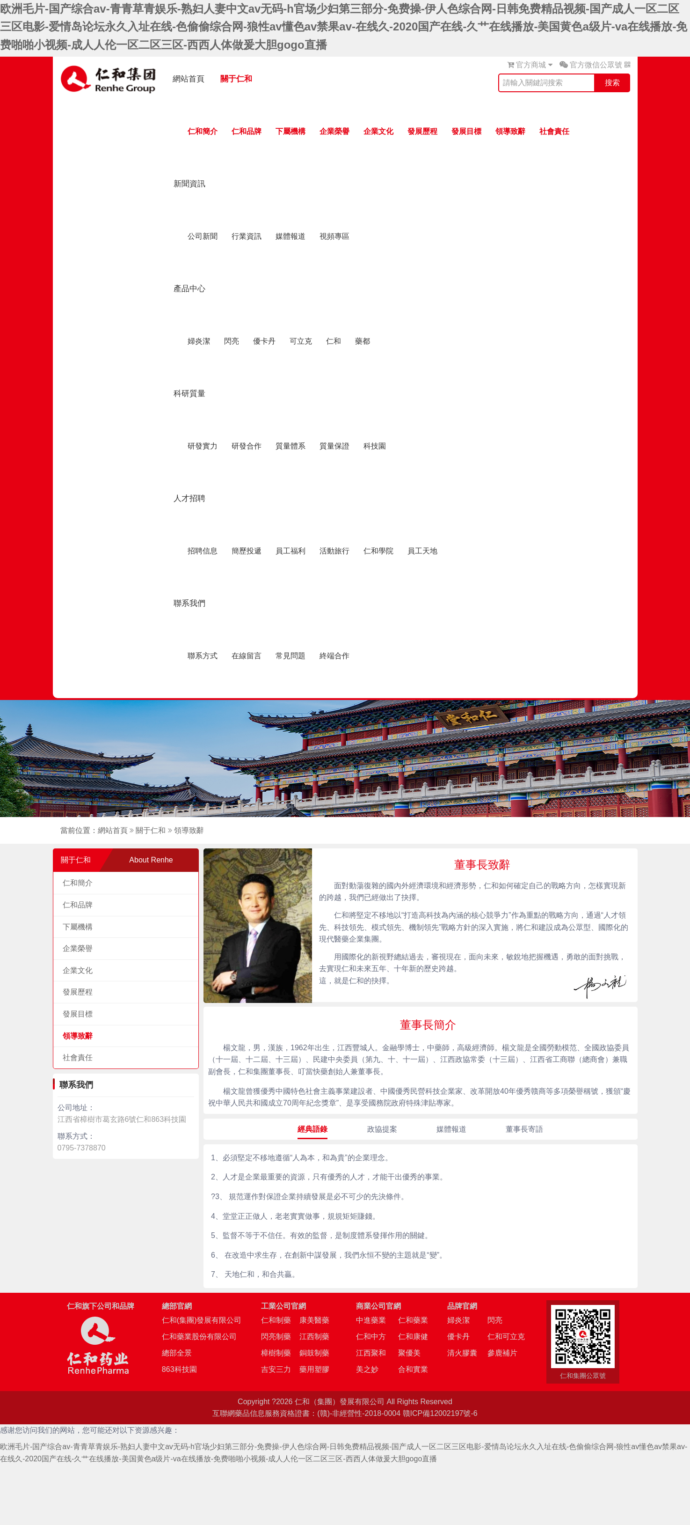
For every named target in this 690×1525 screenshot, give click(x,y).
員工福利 (290, 551)
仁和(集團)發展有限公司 (202, 1320)
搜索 (612, 83)
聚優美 (409, 1353)
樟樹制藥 (276, 1353)
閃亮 (231, 341)
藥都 (362, 341)
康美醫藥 (314, 1320)
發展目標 (466, 131)
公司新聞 (203, 236)
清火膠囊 (462, 1353)
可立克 (301, 341)
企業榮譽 (334, 131)
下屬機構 (290, 131)
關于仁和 (236, 78)
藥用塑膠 (314, 1369)
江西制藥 (314, 1337)
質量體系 (290, 446)
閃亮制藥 (276, 1337)
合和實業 (413, 1369)
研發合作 (246, 446)
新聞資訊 (189, 183)
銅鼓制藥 (314, 1353)
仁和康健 (413, 1337)
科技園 (374, 446)
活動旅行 (334, 551)
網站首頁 (188, 78)
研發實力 (203, 446)
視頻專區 (334, 236)
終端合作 (334, 656)
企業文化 (378, 131)
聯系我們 (189, 603)
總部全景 (177, 1353)
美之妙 (367, 1369)
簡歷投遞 (246, 551)
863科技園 (179, 1369)
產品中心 (189, 288)
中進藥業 (371, 1320)
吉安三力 (276, 1369)
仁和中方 (371, 1337)
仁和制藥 (276, 1320)
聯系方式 (203, 656)
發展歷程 (422, 131)
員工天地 (422, 551)
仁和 (333, 341)
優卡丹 (264, 341)
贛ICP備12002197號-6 (440, 1413)
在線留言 (246, 656)
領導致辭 (510, 131)
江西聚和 (371, 1353)
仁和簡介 (203, 131)
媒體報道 (290, 236)
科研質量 (189, 393)
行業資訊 (246, 236)
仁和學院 (378, 551)
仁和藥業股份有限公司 (199, 1337)
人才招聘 (189, 498)
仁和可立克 (506, 1337)
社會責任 (554, 131)
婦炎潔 (199, 341)
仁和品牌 (246, 131)
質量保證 (334, 446)
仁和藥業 (413, 1320)
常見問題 (290, 656)
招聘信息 (203, 551)
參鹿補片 (502, 1353)
